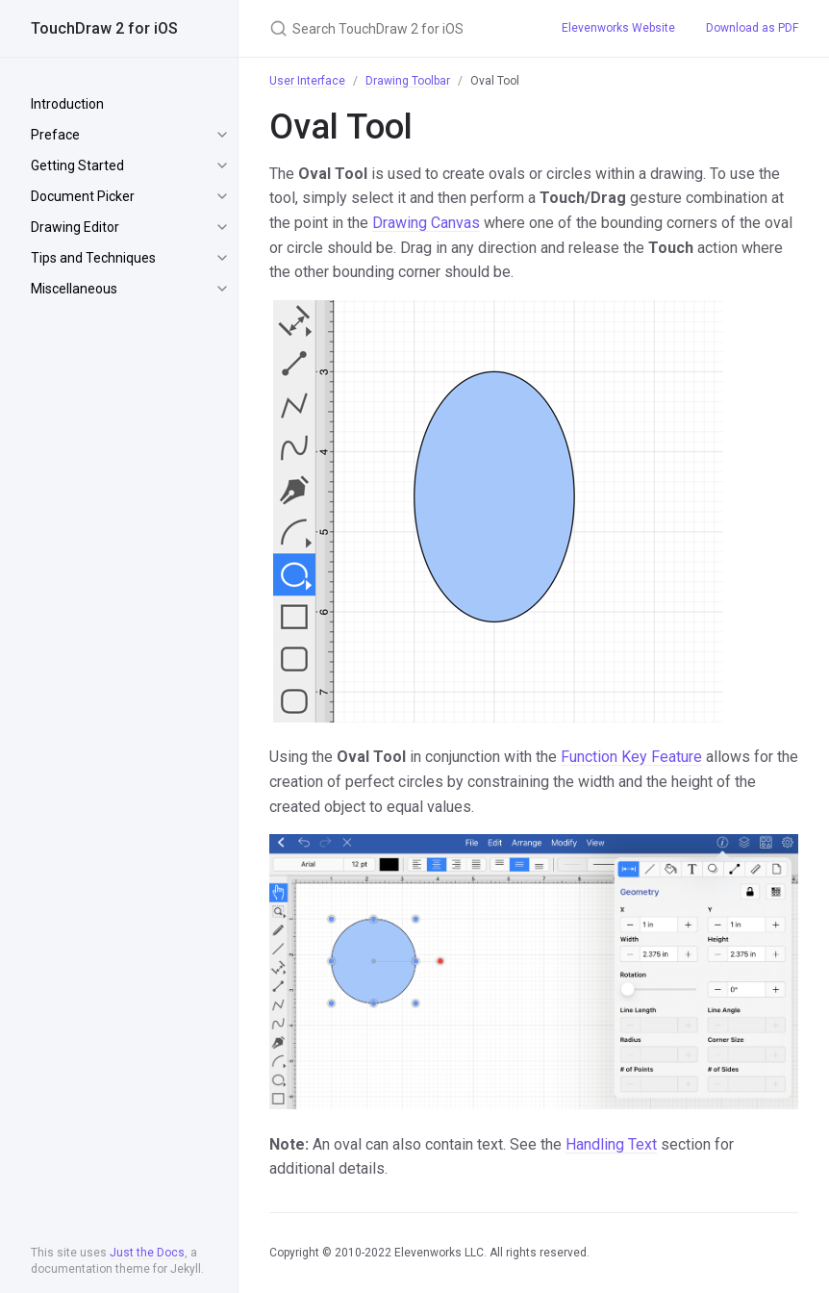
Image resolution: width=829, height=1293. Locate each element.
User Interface (307, 81)
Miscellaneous (74, 288)
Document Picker (83, 196)
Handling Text (611, 1144)
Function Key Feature (631, 757)
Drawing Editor (75, 227)
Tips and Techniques (93, 258)
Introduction (67, 104)
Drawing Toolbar (407, 81)
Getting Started (77, 165)
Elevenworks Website (618, 28)
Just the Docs (147, 1252)
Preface (55, 134)
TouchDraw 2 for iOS (104, 28)
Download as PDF (752, 28)
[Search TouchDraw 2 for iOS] (392, 28)
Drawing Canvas (426, 223)
